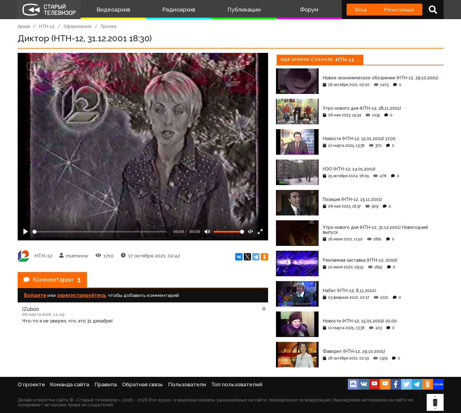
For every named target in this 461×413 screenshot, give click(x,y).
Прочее (109, 26)
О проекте (31, 384)
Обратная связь (142, 384)
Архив (24, 26)
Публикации (244, 9)
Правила (106, 384)
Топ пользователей (236, 384)
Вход (361, 9)
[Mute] (207, 231)
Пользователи (187, 384)
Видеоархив (113, 9)
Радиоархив (178, 9)
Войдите (35, 295)
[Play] (25, 231)
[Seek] (100, 232)
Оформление (78, 26)
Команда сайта (69, 384)
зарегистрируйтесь (81, 295)
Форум (309, 9)
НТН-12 (46, 26)
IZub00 (30, 309)
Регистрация (399, 9)
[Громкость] (229, 232)
